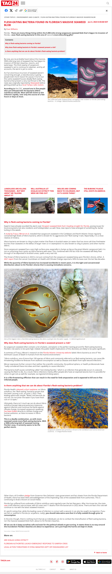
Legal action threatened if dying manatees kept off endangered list (36, 547)
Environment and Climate (28, 17)
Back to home (100, 553)
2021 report (9, 259)
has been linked (10, 411)
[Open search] (107, 3)
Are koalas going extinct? (16, 540)
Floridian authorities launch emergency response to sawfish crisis (35, 543)
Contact (53, 569)
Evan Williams (12, 29)
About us (73, 569)
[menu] (23, 3)
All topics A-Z (40, 569)
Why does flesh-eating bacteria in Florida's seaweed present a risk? (30, 47)
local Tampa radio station (33, 85)
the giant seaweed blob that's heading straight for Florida (65, 226)
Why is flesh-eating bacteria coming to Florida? (23, 43)
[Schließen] (107, 10)
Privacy (62, 569)
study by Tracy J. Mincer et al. (17, 234)
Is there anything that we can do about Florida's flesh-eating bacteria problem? (35, 51)
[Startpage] (10, 3)
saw (5, 505)
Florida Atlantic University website (57, 352)
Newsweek (34, 83)
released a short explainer (27, 389)
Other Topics (9, 17)
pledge (27, 495)
